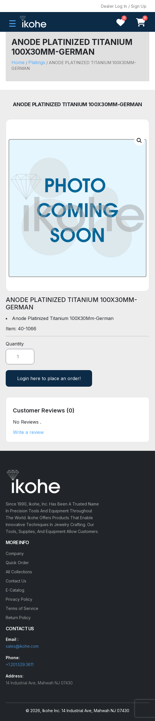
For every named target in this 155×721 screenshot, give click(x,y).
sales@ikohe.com (22, 646)
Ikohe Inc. (51, 710)
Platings (36, 62)
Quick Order (17, 562)
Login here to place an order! (49, 378)
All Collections (19, 571)
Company (15, 553)
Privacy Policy (19, 599)
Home (18, 62)
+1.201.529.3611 (19, 664)
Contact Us (16, 580)
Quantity (15, 344)
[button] (139, 140)
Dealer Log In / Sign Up (123, 6)
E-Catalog (15, 590)
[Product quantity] (20, 356)
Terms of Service (22, 608)
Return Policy (18, 617)
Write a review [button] (28, 432)
